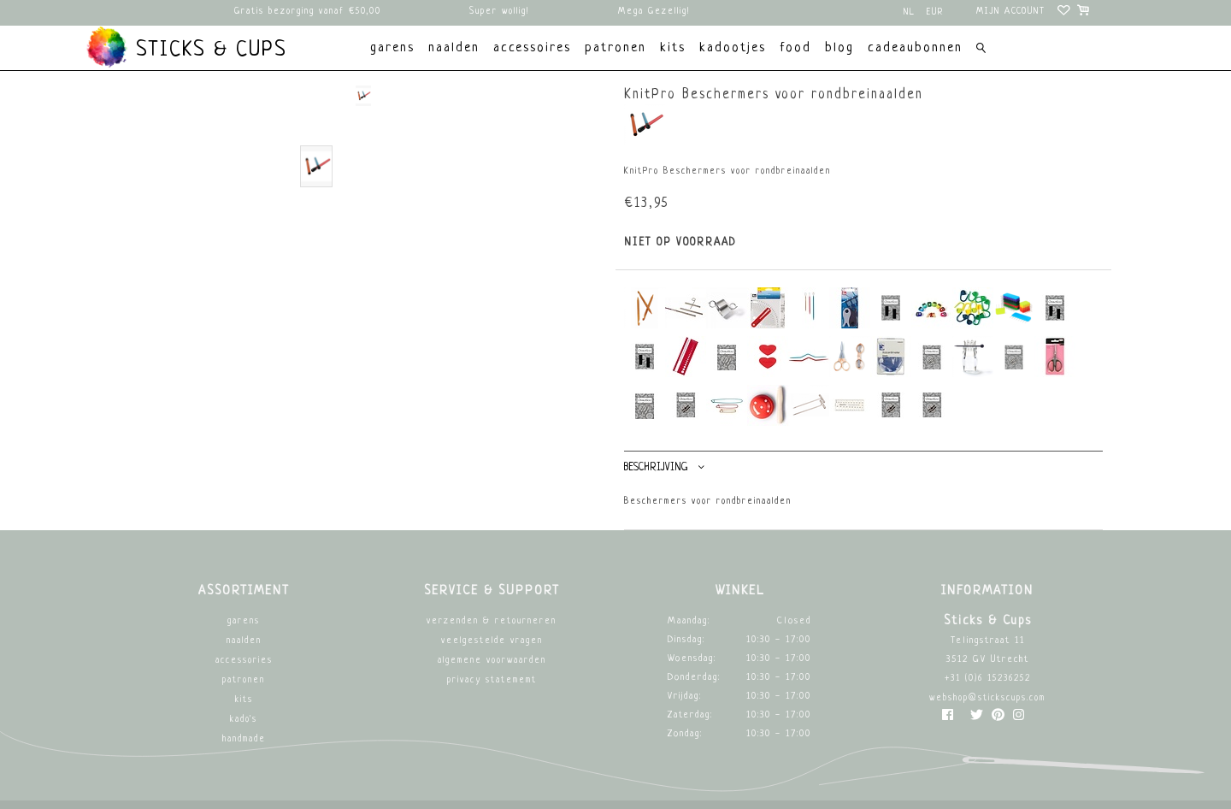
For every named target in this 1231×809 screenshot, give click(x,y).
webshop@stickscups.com (987, 698)
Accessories (244, 660)
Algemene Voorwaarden (492, 660)
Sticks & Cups (186, 47)
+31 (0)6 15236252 (988, 678)
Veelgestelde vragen (492, 641)
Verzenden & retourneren (492, 621)
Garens (243, 621)
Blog (839, 48)
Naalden (244, 641)
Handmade (244, 739)
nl (910, 12)
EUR (935, 12)
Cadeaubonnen (915, 48)
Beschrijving (664, 467)
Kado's (243, 719)
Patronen (243, 680)
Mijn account (1010, 11)
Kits (244, 700)
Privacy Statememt (492, 680)
